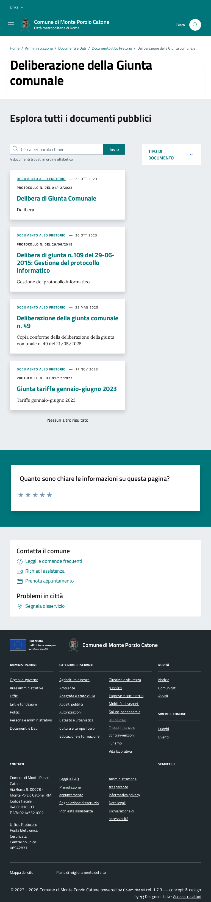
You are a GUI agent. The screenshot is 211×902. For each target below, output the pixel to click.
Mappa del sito (21, 872)
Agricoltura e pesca (74, 680)
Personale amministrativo (31, 720)
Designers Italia (155, 897)
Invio (114, 149)
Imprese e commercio (126, 696)
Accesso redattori (187, 897)
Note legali (117, 803)
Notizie (163, 680)
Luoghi (163, 729)
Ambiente (67, 688)
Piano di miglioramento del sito (81, 872)
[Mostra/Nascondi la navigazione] (11, 24)
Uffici (14, 696)
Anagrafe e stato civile (77, 696)
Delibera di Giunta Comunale (56, 198)
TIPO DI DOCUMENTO (161, 154)
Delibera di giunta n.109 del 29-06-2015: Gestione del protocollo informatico (66, 262)
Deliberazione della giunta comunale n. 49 (67, 321)
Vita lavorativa (120, 751)
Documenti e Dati (24, 728)
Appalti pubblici (71, 704)
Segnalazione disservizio (79, 803)
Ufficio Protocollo (23, 824)
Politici (15, 712)
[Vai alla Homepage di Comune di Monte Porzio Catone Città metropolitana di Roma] (67, 25)
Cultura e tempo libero (77, 728)
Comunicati (167, 688)
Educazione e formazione (79, 736)
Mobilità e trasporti (124, 704)
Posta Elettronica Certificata (24, 833)
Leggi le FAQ (69, 779)
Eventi (163, 737)
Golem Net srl (134, 890)
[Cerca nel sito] (195, 25)
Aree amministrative (26, 688)
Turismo (115, 743)
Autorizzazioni (70, 712)
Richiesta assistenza (76, 811)
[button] (17, 7)
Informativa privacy (124, 795)
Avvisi (163, 696)
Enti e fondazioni (23, 704)
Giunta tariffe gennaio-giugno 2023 (67, 388)
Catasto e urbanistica (76, 720)
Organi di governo (24, 680)
